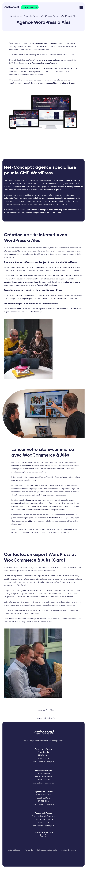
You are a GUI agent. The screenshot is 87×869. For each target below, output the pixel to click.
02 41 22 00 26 (43, 758)
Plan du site (29, 850)
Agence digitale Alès (46, 718)
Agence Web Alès (46, 710)
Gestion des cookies (68, 850)
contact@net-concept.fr (43, 761)
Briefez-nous (28, 7)
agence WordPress (28, 590)
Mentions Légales (13, 850)
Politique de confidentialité (47, 850)
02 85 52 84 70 (43, 780)
